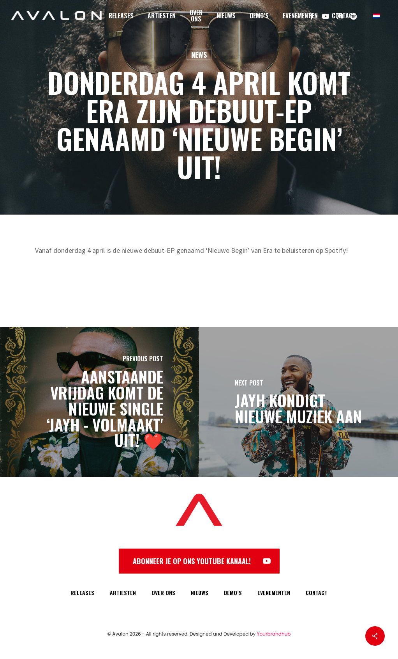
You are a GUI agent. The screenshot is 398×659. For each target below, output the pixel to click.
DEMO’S (233, 592)
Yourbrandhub (274, 634)
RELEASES (82, 592)
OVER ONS (163, 592)
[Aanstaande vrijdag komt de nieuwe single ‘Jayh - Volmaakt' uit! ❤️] (99, 402)
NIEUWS (199, 592)
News (199, 55)
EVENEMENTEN (273, 592)
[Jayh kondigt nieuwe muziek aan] (298, 402)
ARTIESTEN (123, 592)
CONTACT (317, 592)
